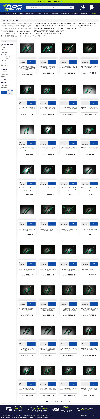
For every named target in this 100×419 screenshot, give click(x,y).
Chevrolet (4, 52)
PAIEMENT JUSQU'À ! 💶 (50, 1)
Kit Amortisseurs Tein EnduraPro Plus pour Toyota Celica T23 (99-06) (27, 108)
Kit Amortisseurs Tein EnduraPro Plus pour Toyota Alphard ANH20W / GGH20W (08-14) (89, 309)
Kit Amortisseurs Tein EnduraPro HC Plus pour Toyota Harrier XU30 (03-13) (48, 67)
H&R (3, 77)
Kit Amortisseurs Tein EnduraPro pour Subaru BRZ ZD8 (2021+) (89, 349)
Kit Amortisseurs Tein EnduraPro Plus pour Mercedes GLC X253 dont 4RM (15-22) (27, 229)
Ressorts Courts (5, 87)
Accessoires (55, 13)
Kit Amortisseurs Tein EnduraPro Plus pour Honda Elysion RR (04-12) (89, 189)
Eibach (4, 76)
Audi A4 (4, 60)
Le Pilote (6, 13)
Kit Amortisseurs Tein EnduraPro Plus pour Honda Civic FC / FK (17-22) (68, 349)
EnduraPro (5, 85)
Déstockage (84, 13)
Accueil (4, 17)
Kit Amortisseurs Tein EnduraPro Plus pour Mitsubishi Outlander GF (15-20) (48, 108)
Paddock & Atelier (30, 13)
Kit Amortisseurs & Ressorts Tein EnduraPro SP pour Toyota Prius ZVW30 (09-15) (48, 229)
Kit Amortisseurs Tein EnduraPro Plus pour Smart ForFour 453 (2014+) (27, 349)
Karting (39, 13)
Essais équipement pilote (8, 417)
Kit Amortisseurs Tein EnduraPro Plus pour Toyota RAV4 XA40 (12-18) (48, 269)
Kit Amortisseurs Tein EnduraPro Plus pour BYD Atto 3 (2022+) (89, 268)
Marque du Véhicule (7, 44)
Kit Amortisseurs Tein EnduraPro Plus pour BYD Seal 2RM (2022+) (68, 148)
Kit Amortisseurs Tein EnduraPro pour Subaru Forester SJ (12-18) (48, 389)
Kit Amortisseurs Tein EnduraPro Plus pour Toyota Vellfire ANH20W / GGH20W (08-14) (68, 309)
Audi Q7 (4, 63)
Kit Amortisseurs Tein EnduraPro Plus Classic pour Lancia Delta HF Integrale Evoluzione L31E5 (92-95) (27, 68)
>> (69, 401)
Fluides (21, 13)
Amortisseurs (20, 17)
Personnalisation (64, 13)
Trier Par (4, 39)
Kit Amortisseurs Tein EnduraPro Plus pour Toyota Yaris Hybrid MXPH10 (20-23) (27, 189)
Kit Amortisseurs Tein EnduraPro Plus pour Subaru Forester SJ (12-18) (27, 309)
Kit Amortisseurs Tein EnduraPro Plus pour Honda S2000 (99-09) (89, 108)
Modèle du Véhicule (7, 57)
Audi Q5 (4, 62)
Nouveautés (93, 13)
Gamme (3, 82)
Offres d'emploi (31, 417)
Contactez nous (49, 415)
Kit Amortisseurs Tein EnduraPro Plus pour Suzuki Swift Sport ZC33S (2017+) (68, 269)
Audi (3, 49)
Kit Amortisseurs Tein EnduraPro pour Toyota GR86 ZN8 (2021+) (27, 389)
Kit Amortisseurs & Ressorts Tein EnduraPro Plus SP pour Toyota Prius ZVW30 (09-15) (68, 229)
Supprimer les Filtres (10, 92)
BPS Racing (5, 73)
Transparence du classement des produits (33, 415)
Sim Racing (46, 13)
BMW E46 (4, 65)
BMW (4, 51)
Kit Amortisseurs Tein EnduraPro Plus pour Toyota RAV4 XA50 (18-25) (68, 189)
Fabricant (4, 69)
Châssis (15, 17)
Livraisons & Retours (21, 417)
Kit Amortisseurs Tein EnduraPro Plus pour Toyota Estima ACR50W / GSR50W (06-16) (48, 309)
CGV (9, 415)
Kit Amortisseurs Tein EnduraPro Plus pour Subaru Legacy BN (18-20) (89, 149)
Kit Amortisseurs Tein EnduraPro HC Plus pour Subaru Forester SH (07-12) (68, 67)
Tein (4, 71)
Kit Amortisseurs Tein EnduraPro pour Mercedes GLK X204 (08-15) (68, 389)
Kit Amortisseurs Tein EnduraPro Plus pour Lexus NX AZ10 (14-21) (89, 228)
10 (65, 401)
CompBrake (5, 74)
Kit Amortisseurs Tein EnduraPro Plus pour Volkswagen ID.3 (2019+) (27, 149)
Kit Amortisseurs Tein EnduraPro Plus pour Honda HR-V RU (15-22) (68, 108)
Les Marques (74, 13)
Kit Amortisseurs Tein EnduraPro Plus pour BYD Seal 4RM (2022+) (48, 148)
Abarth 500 (5, 58)
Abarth (4, 46)
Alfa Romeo (5, 47)
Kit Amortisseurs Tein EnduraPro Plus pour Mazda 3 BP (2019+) (89, 67)
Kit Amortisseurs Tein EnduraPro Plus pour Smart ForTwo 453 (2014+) (48, 349)
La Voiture (13, 13)
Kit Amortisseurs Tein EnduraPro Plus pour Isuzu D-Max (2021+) (48, 188)
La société (4, 415)
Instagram (45, 417)
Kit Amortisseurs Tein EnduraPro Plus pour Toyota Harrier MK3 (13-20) (27, 269)
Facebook (39, 417)
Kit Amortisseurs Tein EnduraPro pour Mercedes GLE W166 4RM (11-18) (89, 389)
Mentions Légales (16, 415)
